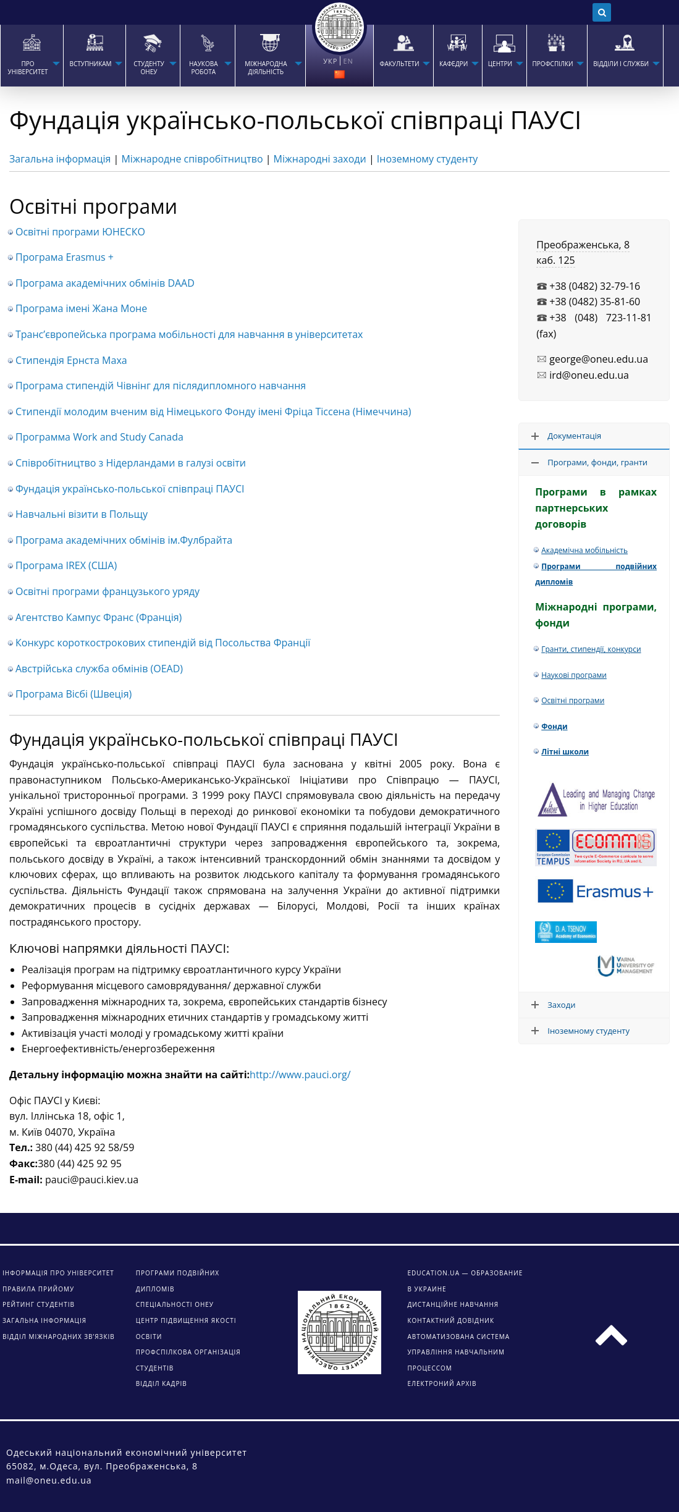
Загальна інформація (60, 159)
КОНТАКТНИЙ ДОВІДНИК (450, 1320)
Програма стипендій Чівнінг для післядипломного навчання (160, 385)
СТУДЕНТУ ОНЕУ (148, 68)
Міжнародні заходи (320, 159)
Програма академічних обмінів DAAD (105, 283)
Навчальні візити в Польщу (81, 514)
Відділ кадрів (161, 1383)
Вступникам (90, 64)
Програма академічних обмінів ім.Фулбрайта (123, 540)
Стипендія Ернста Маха (71, 360)
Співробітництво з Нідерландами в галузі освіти (130, 463)
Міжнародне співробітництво (192, 159)
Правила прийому (38, 1289)
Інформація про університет (58, 1273)
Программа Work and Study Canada (99, 437)
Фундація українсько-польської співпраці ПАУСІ (129, 489)
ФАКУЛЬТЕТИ (399, 64)
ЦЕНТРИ (500, 64)
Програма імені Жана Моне (81, 308)
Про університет (28, 68)
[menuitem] (31, 56)
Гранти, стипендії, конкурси (591, 649)
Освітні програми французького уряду (107, 591)
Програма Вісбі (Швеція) (73, 694)
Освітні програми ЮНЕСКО (80, 232)
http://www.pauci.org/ (300, 1074)
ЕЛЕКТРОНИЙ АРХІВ (441, 1383)
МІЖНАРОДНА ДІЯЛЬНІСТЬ (266, 68)
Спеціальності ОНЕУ (175, 1304)
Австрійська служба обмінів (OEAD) (99, 668)
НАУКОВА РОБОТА (203, 68)
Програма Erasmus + (64, 257)
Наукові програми (574, 675)
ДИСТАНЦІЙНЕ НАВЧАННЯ (453, 1304)
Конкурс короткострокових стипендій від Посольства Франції (162, 642)
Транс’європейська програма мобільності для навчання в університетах (189, 334)
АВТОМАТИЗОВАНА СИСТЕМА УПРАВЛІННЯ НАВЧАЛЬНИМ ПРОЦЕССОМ (458, 1352)
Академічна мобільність (584, 550)
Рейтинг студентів (38, 1304)
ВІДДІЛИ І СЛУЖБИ (621, 64)
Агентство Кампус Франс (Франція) (98, 617)
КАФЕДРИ (453, 64)
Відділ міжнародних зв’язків (58, 1336)
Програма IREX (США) (66, 565)
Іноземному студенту (427, 159)
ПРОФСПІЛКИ (553, 64)
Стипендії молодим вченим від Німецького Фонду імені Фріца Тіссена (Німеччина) (213, 411)
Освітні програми (572, 700)
